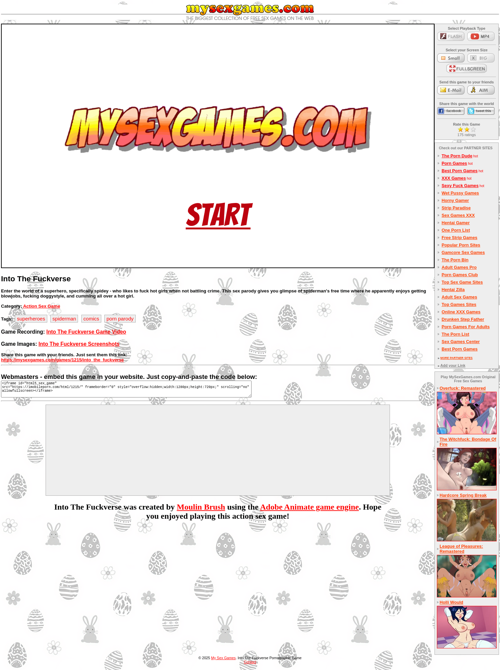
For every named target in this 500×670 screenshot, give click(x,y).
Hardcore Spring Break (463, 495)
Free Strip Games (459, 237)
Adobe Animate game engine (309, 511)
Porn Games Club (460, 274)
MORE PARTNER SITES (456, 358)
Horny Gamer (455, 200)
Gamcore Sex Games (463, 252)
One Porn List (456, 230)
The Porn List (455, 334)
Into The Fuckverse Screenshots (79, 344)
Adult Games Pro (459, 267)
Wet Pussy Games (460, 193)
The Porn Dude (457, 155)
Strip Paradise (456, 207)
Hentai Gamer (456, 222)
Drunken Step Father (463, 319)
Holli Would (451, 602)
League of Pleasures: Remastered (461, 549)
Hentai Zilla (453, 289)
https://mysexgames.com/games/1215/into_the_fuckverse (62, 359)
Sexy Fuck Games (460, 185)
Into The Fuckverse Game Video (86, 332)
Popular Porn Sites (461, 245)
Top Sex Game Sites (462, 282)
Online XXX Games (461, 311)
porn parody (119, 318)
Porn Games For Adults (466, 326)
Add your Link (452, 365)
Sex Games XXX (458, 215)
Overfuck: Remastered (463, 388)
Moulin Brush (201, 511)
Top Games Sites (459, 304)
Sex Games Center (461, 341)
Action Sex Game (41, 306)
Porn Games (454, 163)
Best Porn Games (460, 170)
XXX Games (454, 178)
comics (91, 318)
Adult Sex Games (459, 297)
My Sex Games (223, 658)
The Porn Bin (455, 259)
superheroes (31, 318)
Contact (250, 662)
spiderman (64, 318)
